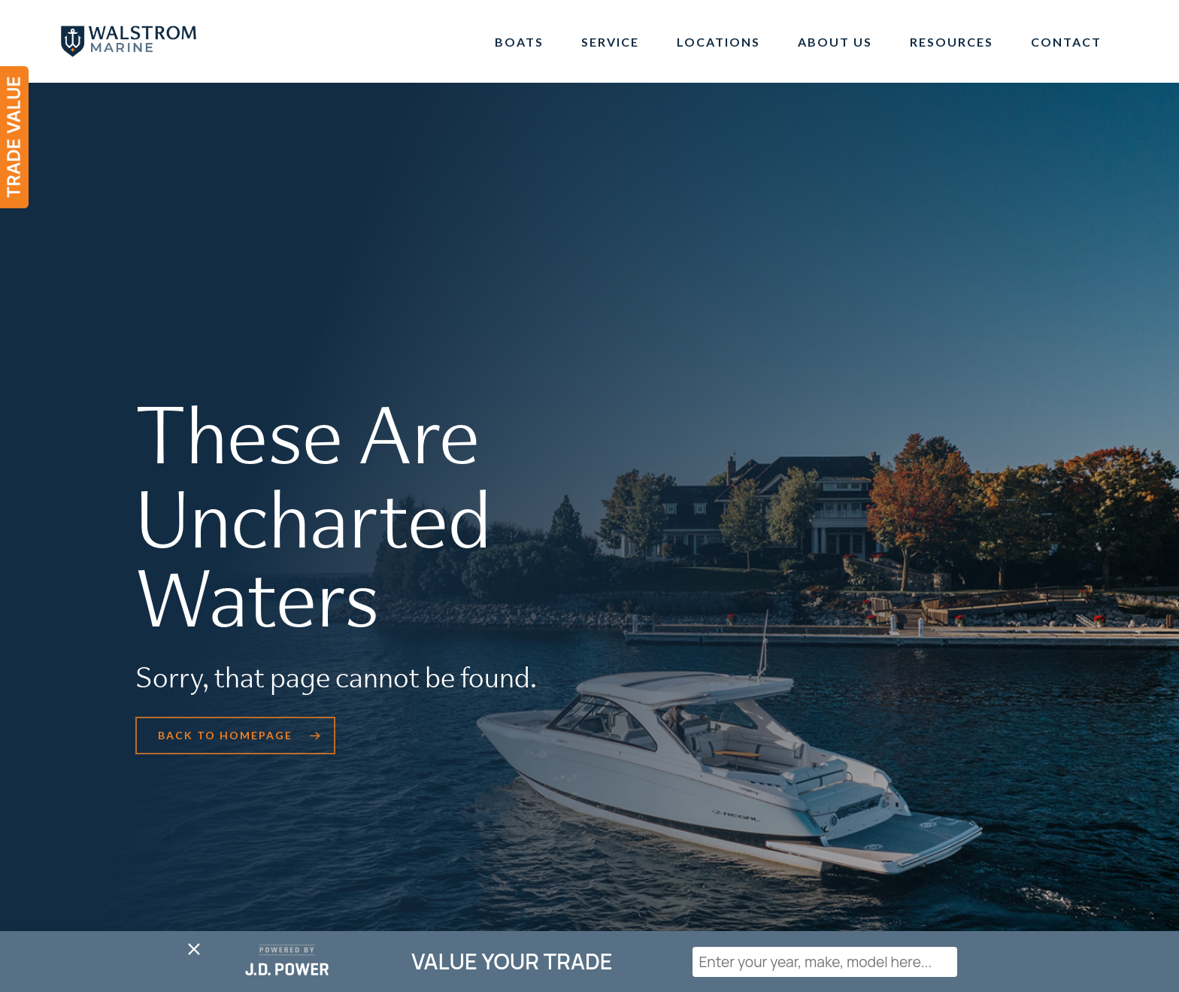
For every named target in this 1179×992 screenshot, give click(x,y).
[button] (235, 735)
